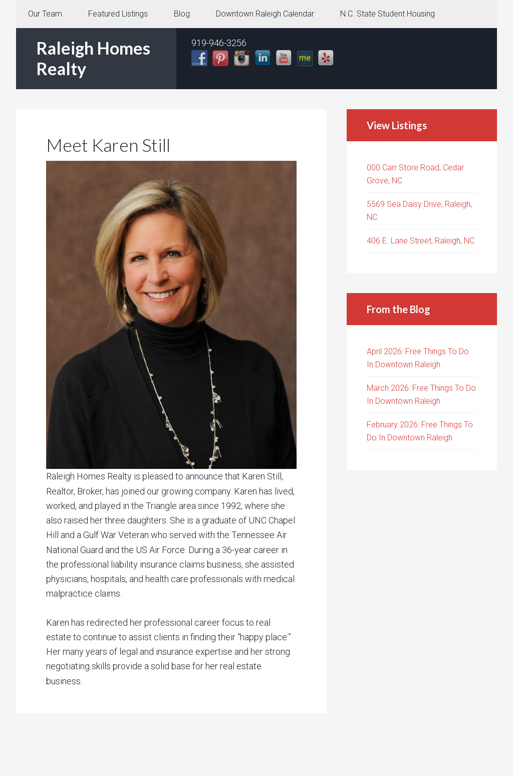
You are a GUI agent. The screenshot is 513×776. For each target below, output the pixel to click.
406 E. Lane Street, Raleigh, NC (420, 240)
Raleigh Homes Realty (93, 58)
